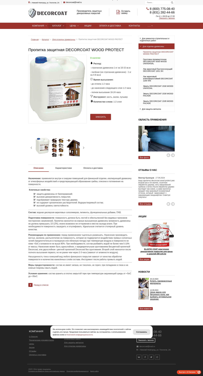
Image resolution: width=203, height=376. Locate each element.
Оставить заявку (125, 12)
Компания (38, 26)
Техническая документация (41, 340)
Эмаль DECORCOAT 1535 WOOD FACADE (158, 102)
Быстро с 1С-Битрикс (187, 372)
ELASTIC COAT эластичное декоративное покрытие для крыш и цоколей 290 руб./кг (156, 251)
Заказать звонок (167, 18)
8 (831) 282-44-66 (162, 12)
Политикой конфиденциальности (79, 335)
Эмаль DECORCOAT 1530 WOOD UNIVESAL (158, 87)
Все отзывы (145, 204)
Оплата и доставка (110, 26)
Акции (87, 26)
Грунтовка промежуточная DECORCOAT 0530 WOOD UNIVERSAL (155, 61)
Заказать (101, 117)
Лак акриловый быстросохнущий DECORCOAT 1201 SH (157, 70)
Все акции (144, 259)
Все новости (145, 309)
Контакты (134, 26)
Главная (35, 39)
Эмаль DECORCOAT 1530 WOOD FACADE (158, 95)
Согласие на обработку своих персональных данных (46, 371)
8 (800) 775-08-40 (162, 9)
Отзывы (32, 351)
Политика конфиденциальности (78, 371)
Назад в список (38, 285)
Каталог (56, 26)
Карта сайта (94, 371)
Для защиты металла (151, 109)
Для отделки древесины (153, 46)
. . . (149, 26)
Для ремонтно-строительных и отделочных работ (154, 39)
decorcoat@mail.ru (74, 2)
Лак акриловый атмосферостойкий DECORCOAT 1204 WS (158, 78)
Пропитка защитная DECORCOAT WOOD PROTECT (158, 53)
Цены (73, 26)
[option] (156, 141)
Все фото (144, 157)
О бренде (33, 336)
